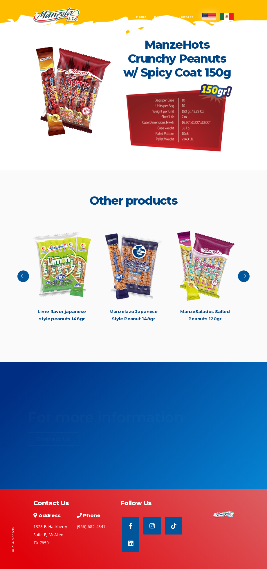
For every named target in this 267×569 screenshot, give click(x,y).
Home (141, 17)
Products (162, 17)
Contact (185, 17)
